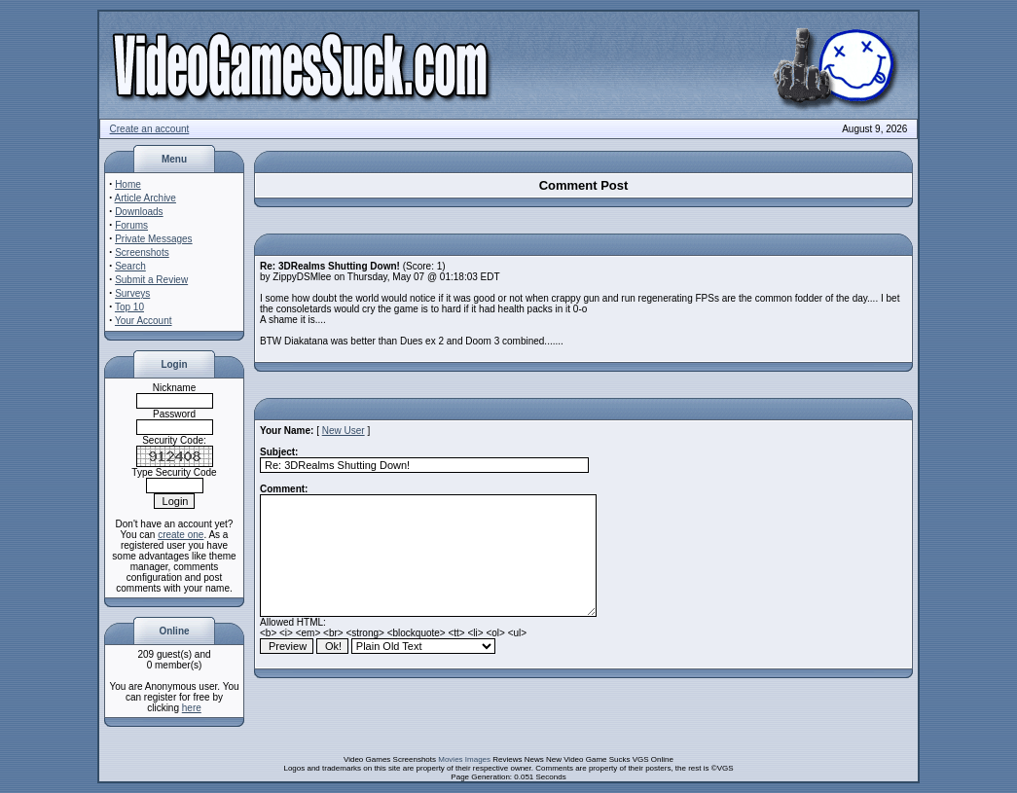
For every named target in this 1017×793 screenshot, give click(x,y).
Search (130, 266)
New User (343, 430)
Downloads (139, 211)
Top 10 (129, 307)
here (191, 708)
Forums (131, 225)
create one (180, 534)
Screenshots (142, 252)
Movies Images (464, 759)
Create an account (150, 129)
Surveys (132, 293)
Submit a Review (151, 279)
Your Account (143, 320)
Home (128, 184)
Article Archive (145, 198)
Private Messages (153, 239)
